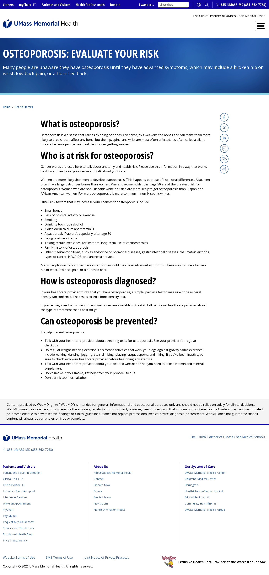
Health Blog (17, 534)
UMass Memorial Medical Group (205, 509)
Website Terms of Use (19, 557)
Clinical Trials (11, 479)
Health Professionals (90, 4)
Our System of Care (200, 466)
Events (98, 491)
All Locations (161, 24)
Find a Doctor (194, 24)
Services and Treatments (240, 24)
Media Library (102, 497)
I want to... (146, 4)
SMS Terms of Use (59, 557)
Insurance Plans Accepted (19, 491)
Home (6, 107)
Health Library (24, 107)
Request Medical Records (19, 522)
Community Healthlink (198, 503)
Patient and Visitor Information (22, 472)
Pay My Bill (10, 516)
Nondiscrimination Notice (110, 509)
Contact (99, 479)
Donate (115, 4)
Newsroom (101, 503)
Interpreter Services (15, 497)
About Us (101, 466)
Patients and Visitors (55, 4)
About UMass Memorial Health (113, 472)
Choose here (173, 4)
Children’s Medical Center (200, 479)
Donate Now (102, 485)
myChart (25, 4)
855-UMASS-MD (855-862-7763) (243, 4)
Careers (8, 4)
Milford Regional (195, 497)
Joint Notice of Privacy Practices (106, 557)
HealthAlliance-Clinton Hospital (204, 491)
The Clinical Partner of (227, 437)
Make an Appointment (17, 503)
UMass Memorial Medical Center (205, 472)
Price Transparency (15, 540)
